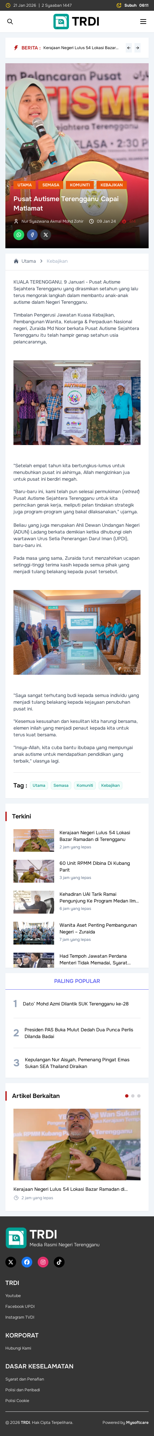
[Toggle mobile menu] (143, 21)
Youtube (13, 1295)
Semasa (50, 185)
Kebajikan (112, 185)
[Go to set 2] (132, 1096)
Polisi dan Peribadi (22, 1390)
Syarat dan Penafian (24, 1379)
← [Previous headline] (128, 48)
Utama (24, 185)
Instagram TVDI (19, 1317)
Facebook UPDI (20, 1306)
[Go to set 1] (126, 1096)
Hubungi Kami (18, 1348)
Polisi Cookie (17, 1400)
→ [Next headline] (137, 48)
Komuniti (80, 185)
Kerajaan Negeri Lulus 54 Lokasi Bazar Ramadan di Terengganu (79, 47)
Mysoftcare (137, 1422)
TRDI (25, 1422)
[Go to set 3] (139, 1096)
